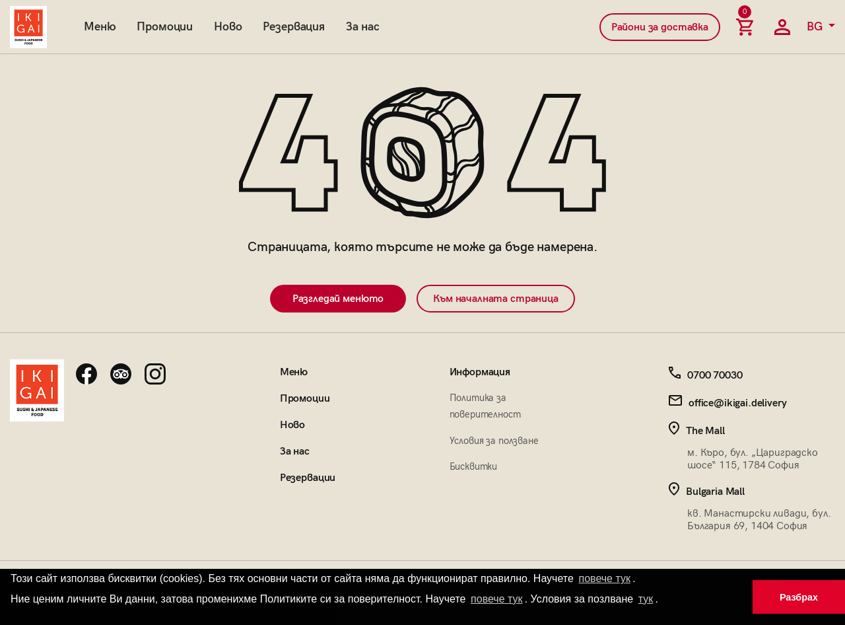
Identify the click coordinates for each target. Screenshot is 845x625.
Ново (228, 27)
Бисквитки (474, 466)
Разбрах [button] (799, 597)
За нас (363, 27)
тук (646, 599)
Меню (100, 27)
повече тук (604, 578)
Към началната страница (495, 299)
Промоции (165, 27)
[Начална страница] (28, 27)
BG (816, 27)
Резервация (293, 27)
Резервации (307, 478)
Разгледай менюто (338, 299)
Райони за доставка (659, 27)
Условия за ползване (494, 441)
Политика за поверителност (485, 406)
